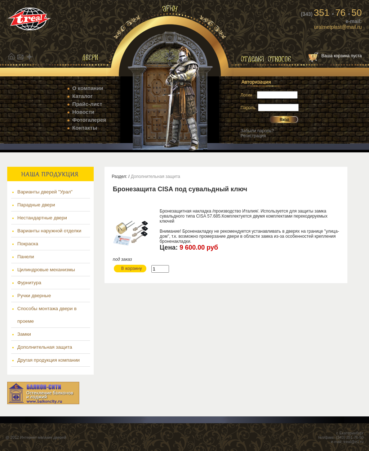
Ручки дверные (34, 295)
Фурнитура (29, 282)
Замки (24, 334)
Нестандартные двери (42, 217)
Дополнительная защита (44, 347)
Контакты (84, 128)
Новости (83, 112)
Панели (25, 256)
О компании (87, 88)
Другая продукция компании (48, 360)
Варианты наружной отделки (49, 230)
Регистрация (253, 135)
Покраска (27, 243)
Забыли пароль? (257, 130)
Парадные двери (36, 204)
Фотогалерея (89, 120)
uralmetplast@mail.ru (338, 27)
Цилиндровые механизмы (46, 269)
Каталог (82, 96)
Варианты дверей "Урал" (44, 192)
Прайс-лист (87, 104)
